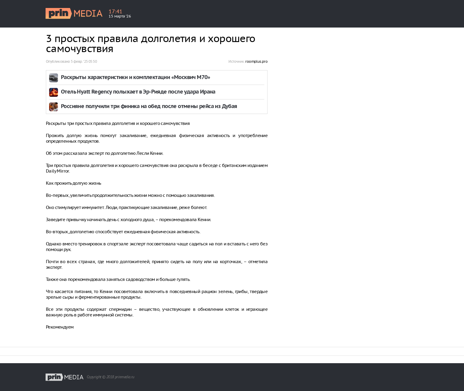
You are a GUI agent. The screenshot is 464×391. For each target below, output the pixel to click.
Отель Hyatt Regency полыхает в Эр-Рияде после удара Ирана (138, 92)
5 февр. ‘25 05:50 (84, 61)
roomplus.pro (256, 61)
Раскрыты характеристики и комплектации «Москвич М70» (135, 78)
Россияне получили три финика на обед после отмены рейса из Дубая (149, 107)
